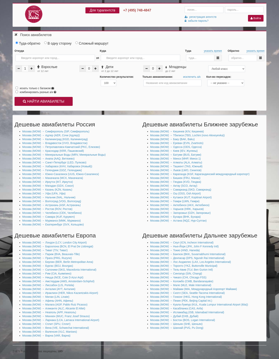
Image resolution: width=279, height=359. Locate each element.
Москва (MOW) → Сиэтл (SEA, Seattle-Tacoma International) (187, 292)
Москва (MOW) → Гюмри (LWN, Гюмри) (174, 201)
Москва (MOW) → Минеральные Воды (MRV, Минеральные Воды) (64, 154)
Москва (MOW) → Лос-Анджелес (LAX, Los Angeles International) (190, 261)
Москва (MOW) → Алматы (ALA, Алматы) (176, 162)
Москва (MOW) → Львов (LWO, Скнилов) (176, 170)
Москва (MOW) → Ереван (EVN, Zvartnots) (176, 143)
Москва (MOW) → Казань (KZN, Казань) (47, 189)
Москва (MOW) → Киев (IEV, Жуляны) (174, 150)
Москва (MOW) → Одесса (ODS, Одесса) (176, 146)
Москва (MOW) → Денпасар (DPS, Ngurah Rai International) (187, 258)
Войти (256, 18)
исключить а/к (192, 76)
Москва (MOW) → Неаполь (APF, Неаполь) (49, 312)
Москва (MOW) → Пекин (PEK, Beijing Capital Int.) (181, 300)
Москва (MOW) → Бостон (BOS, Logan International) (182, 320)
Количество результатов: (117, 76)
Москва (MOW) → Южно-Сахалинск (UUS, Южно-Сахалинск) (60, 174)
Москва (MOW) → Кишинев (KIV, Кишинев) (177, 131)
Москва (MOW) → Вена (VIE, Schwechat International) (55, 327)
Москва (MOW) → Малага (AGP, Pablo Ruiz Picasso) (54, 304)
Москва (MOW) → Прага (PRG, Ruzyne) (47, 258)
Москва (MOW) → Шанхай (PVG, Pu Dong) (176, 327)
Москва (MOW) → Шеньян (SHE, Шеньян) (176, 323)
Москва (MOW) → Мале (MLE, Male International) (180, 285)
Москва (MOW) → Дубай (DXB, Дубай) (174, 316)
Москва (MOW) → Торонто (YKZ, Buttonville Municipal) (183, 265)
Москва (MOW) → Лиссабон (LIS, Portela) (48, 285)
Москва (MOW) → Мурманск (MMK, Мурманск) (51, 220)
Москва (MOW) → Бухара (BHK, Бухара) (175, 216)
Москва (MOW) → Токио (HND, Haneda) (175, 250)
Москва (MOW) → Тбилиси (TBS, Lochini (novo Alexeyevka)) (187, 135)
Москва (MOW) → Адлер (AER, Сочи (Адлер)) (51, 135)
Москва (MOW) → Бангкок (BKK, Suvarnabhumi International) (188, 254)
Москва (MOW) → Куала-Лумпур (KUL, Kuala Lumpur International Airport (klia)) (199, 304)
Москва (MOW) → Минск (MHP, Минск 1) (175, 158)
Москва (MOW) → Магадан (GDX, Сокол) (48, 185)
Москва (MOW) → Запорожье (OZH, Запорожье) (180, 212)
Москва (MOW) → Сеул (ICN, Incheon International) (182, 242)
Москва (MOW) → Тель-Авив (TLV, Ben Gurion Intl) (181, 269)
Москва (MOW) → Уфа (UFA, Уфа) (43, 193)
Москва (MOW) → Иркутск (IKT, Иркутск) (47, 181)
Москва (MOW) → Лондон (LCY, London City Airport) (54, 242)
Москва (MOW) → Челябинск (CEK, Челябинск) (52, 212)
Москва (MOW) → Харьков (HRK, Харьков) (177, 209)
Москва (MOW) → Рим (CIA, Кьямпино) (46, 273)
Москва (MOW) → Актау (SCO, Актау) (173, 185)
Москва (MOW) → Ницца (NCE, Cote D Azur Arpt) (52, 277)
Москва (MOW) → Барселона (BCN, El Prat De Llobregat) (57, 246)
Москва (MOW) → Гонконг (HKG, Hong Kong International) (186, 296)
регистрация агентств (200, 16)
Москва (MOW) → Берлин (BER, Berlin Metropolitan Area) (57, 261)
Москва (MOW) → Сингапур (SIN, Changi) (176, 273)
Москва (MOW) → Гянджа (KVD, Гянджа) (175, 181)
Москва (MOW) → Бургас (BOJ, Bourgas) (47, 265)
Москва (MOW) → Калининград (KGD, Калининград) (55, 139)
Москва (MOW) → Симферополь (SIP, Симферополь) (55, 131)
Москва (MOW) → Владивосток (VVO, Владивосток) (54, 143)
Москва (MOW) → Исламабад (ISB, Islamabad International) (187, 312)
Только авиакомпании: (157, 76)
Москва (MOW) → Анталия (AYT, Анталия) (48, 289)
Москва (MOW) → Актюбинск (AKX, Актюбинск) (179, 205)
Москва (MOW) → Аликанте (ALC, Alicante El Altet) (53, 308)
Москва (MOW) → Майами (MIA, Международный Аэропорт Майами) (193, 289)
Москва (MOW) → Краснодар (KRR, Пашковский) (53, 150)
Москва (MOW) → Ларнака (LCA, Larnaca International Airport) (60, 320)
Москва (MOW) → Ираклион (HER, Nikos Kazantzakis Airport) (60, 292)
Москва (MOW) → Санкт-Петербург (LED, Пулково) (54, 162)
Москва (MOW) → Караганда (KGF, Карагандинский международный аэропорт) (200, 174)
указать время (213, 50)
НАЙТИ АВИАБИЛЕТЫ (43, 101)
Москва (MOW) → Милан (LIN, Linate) (45, 296)
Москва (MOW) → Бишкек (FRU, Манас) (175, 178)
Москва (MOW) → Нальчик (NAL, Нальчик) (48, 197)
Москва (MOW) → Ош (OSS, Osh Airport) (175, 193)
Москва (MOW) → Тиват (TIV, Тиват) (45, 250)
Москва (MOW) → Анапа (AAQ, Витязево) (48, 158)
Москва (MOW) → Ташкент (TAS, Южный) (176, 166)
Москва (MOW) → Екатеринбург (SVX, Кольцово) (53, 224)
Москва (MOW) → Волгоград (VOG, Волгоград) (51, 201)
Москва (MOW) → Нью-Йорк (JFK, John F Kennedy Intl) (184, 246)
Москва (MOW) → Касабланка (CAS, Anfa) (176, 308)
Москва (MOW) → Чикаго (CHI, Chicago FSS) (178, 277)
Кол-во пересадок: (218, 76)
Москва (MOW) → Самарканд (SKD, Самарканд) (180, 189)
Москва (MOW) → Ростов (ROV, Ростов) (47, 209)
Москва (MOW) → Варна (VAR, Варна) (46, 335)
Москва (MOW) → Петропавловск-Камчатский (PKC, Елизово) (61, 146)
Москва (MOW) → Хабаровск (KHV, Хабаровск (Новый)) (57, 166)
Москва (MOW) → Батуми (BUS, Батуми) (175, 154)
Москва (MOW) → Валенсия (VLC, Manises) (49, 331)
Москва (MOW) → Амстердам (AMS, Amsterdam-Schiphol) (58, 281)
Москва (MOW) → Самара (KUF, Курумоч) (48, 216)
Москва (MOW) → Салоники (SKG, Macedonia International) (59, 269)
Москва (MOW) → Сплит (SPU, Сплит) (46, 323)
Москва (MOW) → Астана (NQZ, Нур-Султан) (178, 220)
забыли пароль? (196, 20)
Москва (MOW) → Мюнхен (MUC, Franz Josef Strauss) (56, 316)
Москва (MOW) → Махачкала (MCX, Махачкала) (52, 178)
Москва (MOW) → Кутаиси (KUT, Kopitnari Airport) (181, 197)
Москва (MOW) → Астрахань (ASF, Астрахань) (51, 205)
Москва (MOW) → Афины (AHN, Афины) (47, 300)
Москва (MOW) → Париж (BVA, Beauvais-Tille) (51, 254)
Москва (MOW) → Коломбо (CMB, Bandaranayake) (181, 281)
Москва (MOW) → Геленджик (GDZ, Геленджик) (52, 170)
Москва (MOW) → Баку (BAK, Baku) (172, 139)
